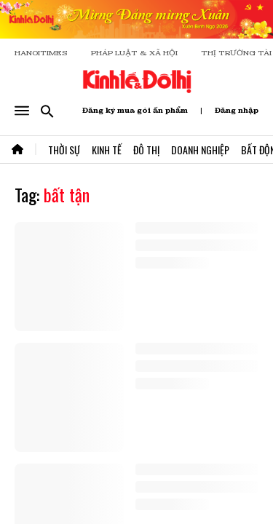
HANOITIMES (41, 52)
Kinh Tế (107, 149)
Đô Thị (146, 149)
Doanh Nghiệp (200, 149)
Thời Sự (64, 149)
